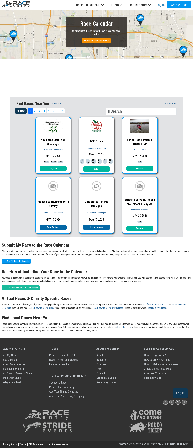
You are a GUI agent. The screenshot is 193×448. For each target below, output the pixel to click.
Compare (101, 364)
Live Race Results (59, 364)
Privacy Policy (9, 444)
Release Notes (60, 444)
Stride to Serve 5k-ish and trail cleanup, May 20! (140, 202)
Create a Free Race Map (157, 368)
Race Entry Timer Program (63, 387)
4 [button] (44, 110)
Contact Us (102, 373)
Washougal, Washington (96, 148)
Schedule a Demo (106, 377)
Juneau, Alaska (140, 150)
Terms (22, 444)
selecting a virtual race (156, 308)
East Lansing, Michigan (96, 213)
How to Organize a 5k (156, 355)
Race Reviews (53, 227)
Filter (21, 110)
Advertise (56, 103)
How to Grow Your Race (157, 359)
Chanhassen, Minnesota (139, 210)
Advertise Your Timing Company (66, 396)
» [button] (62, 110)
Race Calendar (10, 359)
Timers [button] (116, 5)
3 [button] (39, 110)
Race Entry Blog (152, 377)
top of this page (124, 327)
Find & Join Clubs (11, 377)
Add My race (171, 103)
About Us (101, 355)
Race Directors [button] (139, 5)
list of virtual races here (153, 304)
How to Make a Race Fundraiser (161, 364)
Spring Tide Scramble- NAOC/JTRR (140, 142)
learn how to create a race (42, 308)
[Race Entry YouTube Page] (184, 402)
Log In (160, 5)
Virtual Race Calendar (13, 364)
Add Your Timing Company (63, 391)
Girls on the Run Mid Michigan (96, 204)
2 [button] (34, 110)
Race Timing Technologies (63, 359)
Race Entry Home (106, 382)
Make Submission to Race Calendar (20, 287)
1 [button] (30, 110)
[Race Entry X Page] (178, 402)
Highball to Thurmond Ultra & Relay (53, 204)
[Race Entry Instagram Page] (165, 402)
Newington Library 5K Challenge (53, 142)
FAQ (98, 368)
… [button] (53, 110)
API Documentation (39, 444)
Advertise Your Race (155, 373)
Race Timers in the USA (62, 355)
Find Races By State (13, 368)
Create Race (179, 5)
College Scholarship (12, 382)
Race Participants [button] (90, 5)
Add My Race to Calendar (16, 261)
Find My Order (9, 355)
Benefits (101, 359)
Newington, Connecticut (53, 150)
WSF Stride (96, 141)
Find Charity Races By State (17, 373)
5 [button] (48, 110)
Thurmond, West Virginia (53, 213)
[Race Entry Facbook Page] (171, 402)
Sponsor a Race (58, 382)
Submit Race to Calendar (96, 40)
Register (53, 168)
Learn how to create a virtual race (108, 308)
